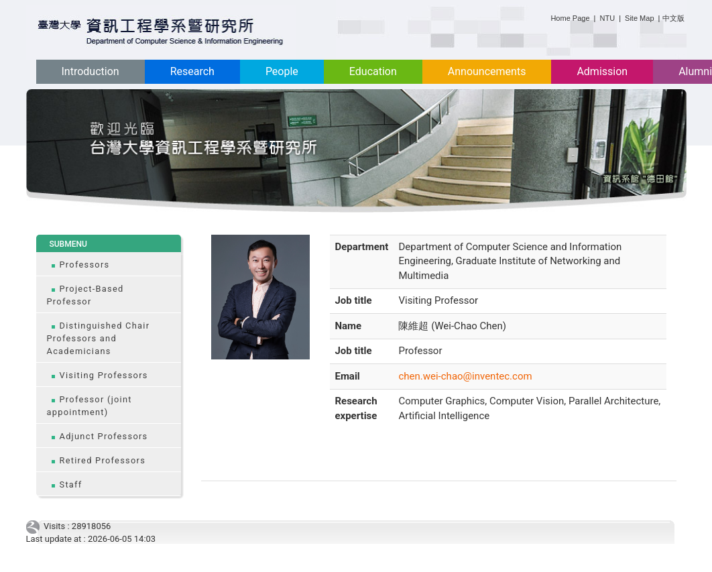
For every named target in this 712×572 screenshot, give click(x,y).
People (281, 71)
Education (373, 71)
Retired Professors (103, 460)
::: (545, 16)
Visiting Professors (104, 375)
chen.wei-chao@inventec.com (465, 376)
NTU (607, 18)
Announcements (487, 71)
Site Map (639, 18)
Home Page (569, 18)
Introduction (90, 71)
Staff (71, 484)
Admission (602, 71)
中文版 (673, 18)
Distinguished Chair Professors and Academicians (98, 338)
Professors (85, 265)
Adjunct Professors (104, 436)
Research (192, 71)
